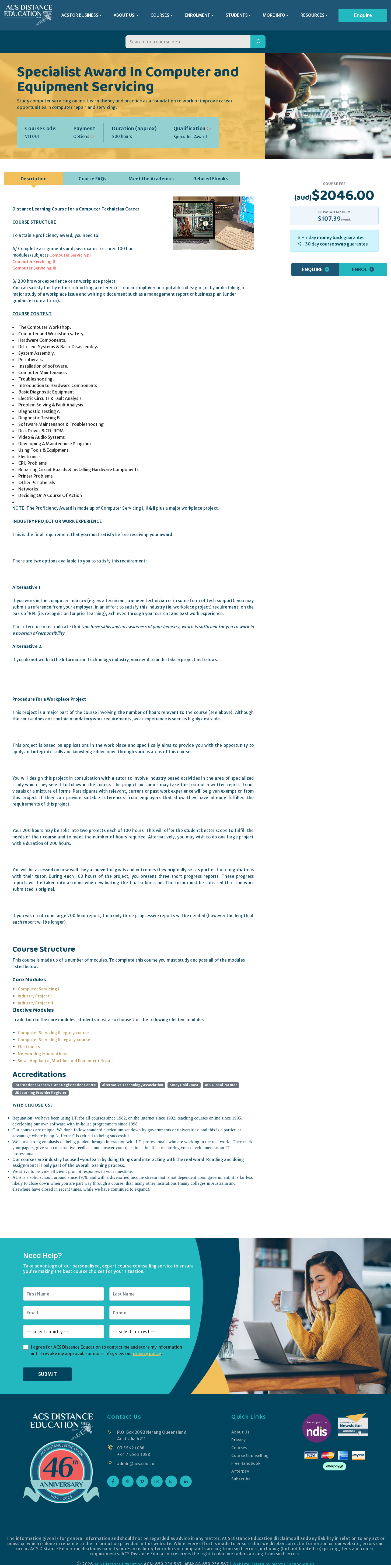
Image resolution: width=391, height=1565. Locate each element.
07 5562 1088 (131, 1449)
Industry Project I (35, 997)
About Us (240, 1433)
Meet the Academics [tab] (151, 180)
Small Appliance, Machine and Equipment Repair (67, 1062)
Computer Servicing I (39, 990)
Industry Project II (35, 1004)
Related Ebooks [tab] (210, 180)
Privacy (238, 1441)
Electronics (29, 1048)
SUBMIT (47, 1376)
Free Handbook (246, 1464)
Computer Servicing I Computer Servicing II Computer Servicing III (52, 263)
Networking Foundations (43, 1055)
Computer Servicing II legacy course (54, 1034)
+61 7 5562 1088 (134, 1456)
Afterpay (240, 1472)
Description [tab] (34, 180)
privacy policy (147, 1355)
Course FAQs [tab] (92, 180)
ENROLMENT (197, 16)
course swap (333, 245)
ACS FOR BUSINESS (79, 16)
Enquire (363, 16)
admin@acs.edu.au (136, 1465)
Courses (239, 1449)
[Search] (258, 43)
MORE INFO (274, 16)
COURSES (160, 16)
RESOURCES (312, 16)
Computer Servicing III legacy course (55, 1041)
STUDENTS (237, 16)
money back (330, 238)
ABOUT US (124, 16)
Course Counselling (250, 1457)
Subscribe (240, 1480)
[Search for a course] (187, 43)
